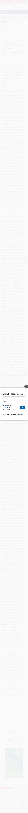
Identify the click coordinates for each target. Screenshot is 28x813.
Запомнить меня (7, 405)
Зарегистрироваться (7, 409)
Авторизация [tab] (7, 390)
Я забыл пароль (6, 407)
